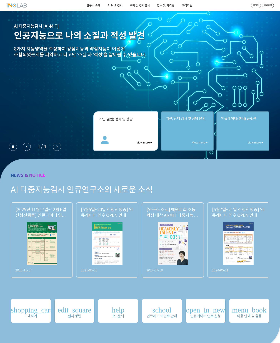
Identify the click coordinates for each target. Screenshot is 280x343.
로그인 (256, 5)
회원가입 (268, 5)
